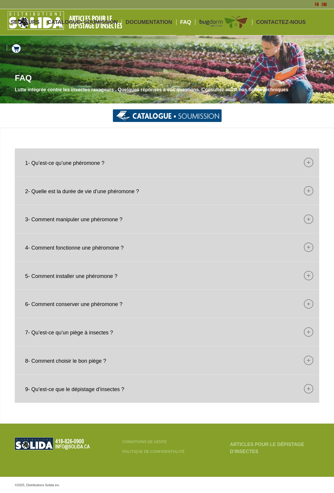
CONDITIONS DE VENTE (144, 442)
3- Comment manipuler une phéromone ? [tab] (169, 219)
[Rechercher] (31, 48)
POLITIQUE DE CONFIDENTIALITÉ (153, 451)
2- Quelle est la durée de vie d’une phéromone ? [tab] (169, 191)
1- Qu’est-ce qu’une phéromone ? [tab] (169, 162)
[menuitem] (25, 22)
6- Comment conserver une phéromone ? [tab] (169, 304)
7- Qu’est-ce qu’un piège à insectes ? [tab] (169, 332)
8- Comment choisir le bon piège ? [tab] (169, 360)
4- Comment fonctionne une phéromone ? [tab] (169, 247)
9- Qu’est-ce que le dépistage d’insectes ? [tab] (169, 388)
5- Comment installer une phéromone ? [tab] (169, 275)
